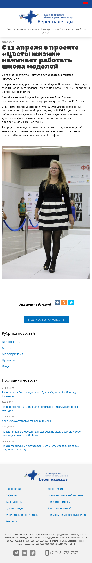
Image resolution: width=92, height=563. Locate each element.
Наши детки (13, 488)
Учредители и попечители (22, 514)
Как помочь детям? (59, 508)
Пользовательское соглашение (67, 514)
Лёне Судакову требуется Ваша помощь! (27, 421)
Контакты (11, 521)
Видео (6, 366)
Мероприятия (12, 354)
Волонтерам (55, 488)
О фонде (11, 495)
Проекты (8, 360)
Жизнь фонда (14, 501)
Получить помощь (59, 501)
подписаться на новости (46, 319)
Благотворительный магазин (66, 495)
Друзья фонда (14, 508)
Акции (7, 348)
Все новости (11, 341)
